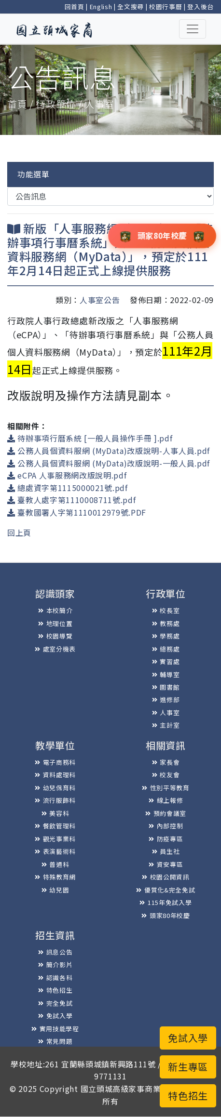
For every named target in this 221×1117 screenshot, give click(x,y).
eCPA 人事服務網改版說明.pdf (66, 475)
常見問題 (55, 1041)
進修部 (166, 699)
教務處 (166, 623)
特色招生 (55, 990)
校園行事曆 (165, 6)
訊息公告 (55, 952)
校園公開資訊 (166, 876)
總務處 (166, 648)
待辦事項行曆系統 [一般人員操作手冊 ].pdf (89, 438)
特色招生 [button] (188, 1096)
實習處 (166, 661)
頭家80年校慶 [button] (162, 235)
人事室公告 (100, 300)
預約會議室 (165, 813)
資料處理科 (55, 774)
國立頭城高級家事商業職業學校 (137, 1088)
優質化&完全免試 (165, 889)
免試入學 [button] (188, 1038)
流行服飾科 (55, 800)
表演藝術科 (55, 851)
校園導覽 (55, 635)
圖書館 (166, 686)
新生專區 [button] (188, 1067)
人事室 (166, 712)
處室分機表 (55, 648)
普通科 (55, 864)
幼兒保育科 (55, 787)
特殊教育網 (55, 876)
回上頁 (19, 532)
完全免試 (55, 1003)
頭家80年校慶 (165, 915)
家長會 (166, 762)
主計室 (166, 725)
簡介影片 (55, 964)
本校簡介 (55, 610)
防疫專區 (166, 838)
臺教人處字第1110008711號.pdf (71, 499)
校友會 (166, 774)
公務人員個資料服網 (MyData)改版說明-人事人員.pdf (108, 450)
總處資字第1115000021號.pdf (67, 487)
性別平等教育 (166, 787)
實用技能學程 (55, 1028)
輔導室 (166, 674)
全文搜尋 (130, 6)
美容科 (55, 813)
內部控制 (166, 825)
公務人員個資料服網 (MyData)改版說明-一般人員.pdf (108, 463)
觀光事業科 (55, 838)
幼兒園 (55, 889)
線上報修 (166, 800)
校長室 (166, 610)
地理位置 (55, 623)
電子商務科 (55, 762)
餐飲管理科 (55, 825)
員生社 (166, 851)
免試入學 (55, 1015)
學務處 (166, 635)
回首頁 (74, 6)
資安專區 (166, 864)
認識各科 (55, 977)
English (101, 6)
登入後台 (200, 6)
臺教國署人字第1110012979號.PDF (76, 512)
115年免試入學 (165, 902)
